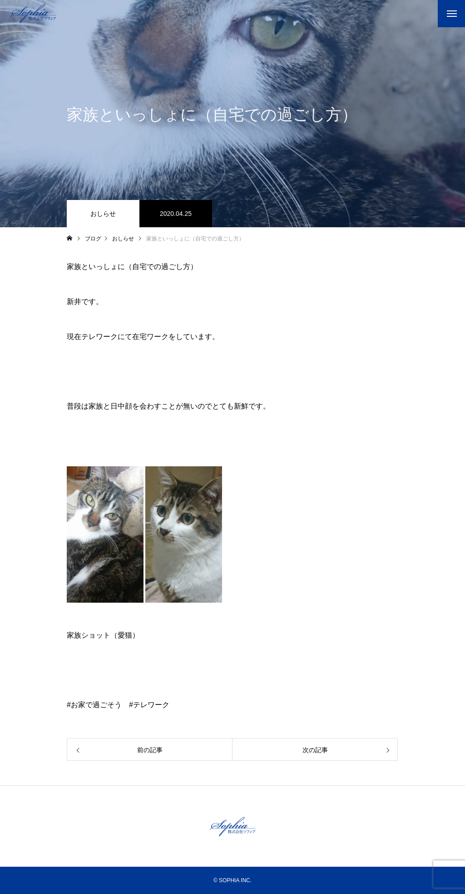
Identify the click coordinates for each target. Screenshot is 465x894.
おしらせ (103, 213)
